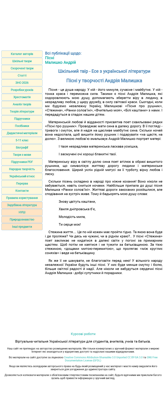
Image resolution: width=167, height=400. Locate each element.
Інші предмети (22, 226)
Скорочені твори (22, 68)
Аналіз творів (22, 104)
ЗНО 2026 (21, 82)
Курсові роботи (83, 334)
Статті (22, 75)
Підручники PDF (22, 162)
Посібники (22, 126)
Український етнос (22, 176)
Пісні (49, 58)
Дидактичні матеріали (22, 133)
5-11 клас (22, 140)
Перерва (22, 183)
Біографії (22, 147)
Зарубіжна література (22, 205)
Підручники (22, 118)
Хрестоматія (22, 97)
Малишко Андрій (60, 62)
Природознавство (22, 219)
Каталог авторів (22, 54)
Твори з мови (22, 154)
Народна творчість (22, 169)
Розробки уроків (22, 90)
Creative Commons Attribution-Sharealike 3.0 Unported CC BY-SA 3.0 (103, 357)
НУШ (22, 212)
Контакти (21, 190)
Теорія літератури (22, 111)
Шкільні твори (22, 61)
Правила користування (22, 198)
